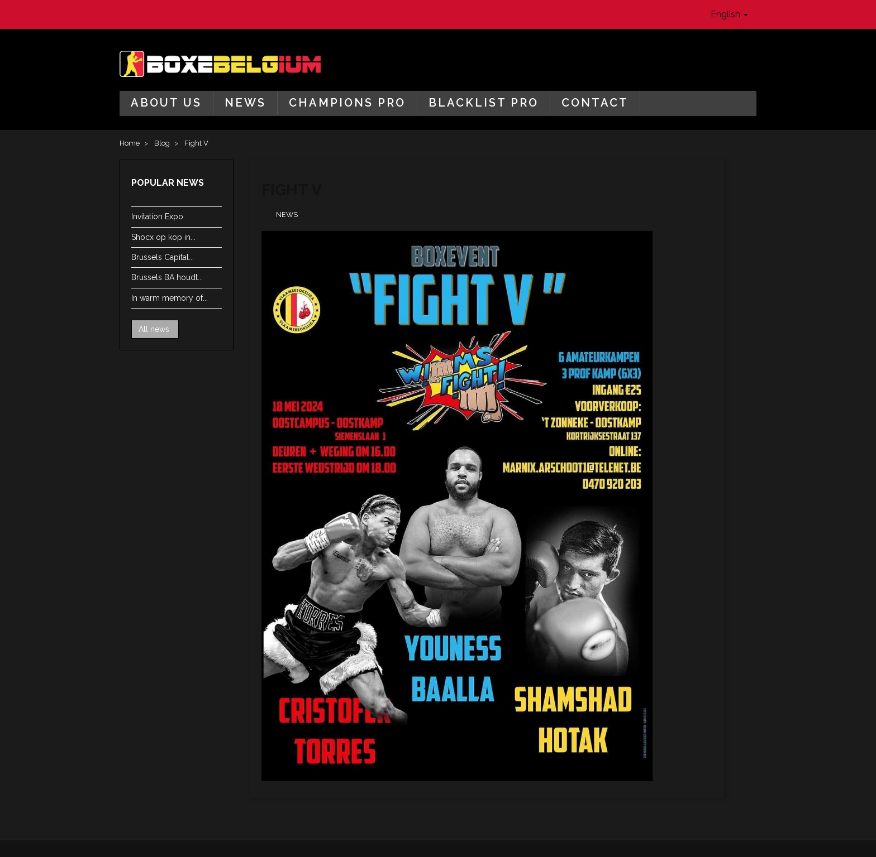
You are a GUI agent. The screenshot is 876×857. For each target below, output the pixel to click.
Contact (595, 102)
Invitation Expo (157, 216)
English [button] (729, 14)
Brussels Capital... (162, 257)
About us (166, 102)
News (245, 102)
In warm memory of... (169, 297)
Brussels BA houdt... (167, 277)
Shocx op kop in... (163, 237)
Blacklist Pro (484, 102)
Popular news (167, 182)
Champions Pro (347, 102)
